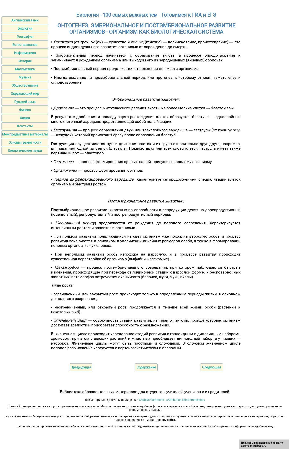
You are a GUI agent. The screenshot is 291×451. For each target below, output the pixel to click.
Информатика (25, 53)
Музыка (25, 77)
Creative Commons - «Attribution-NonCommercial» (172, 400)
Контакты (25, 126)
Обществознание (25, 85)
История (25, 61)
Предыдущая (81, 367)
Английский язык (24, 20)
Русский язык (25, 102)
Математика (25, 69)
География (25, 36)
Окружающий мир (25, 93)
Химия (25, 118)
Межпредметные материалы (25, 134)
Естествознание (24, 45)
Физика (25, 110)
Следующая (211, 367)
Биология (25, 28)
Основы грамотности (25, 142)
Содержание (146, 367)
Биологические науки (25, 150)
